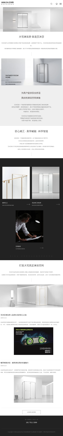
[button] (23, 29)
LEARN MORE (31, 324)
